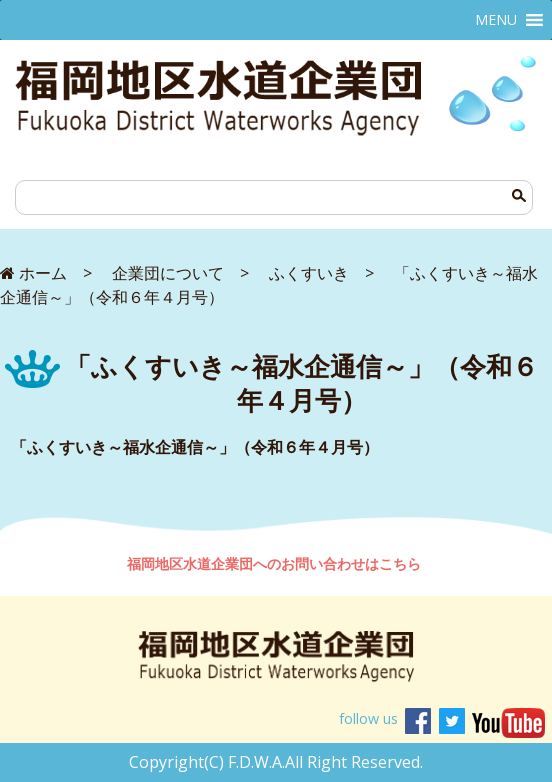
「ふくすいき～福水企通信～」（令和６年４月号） (195, 447)
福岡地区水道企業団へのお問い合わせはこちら (276, 563)
